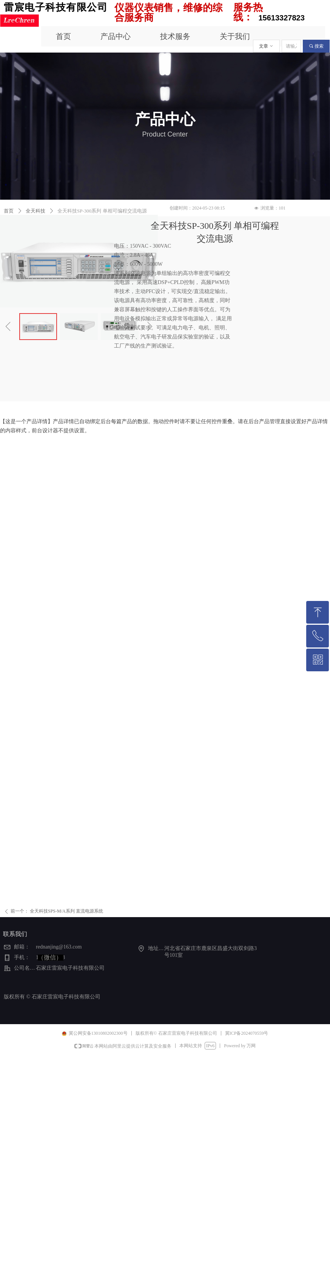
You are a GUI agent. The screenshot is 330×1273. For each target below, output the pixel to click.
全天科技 (35, 211)
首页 (9, 211)
